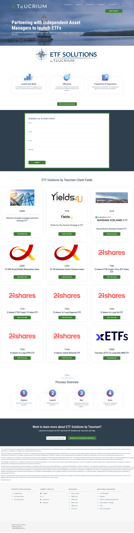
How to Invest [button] (113, 11)
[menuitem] (68, 4)
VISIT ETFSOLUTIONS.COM (67, 104)
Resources (79, 4)
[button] (120, 4)
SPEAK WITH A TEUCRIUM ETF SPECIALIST (82, 438)
